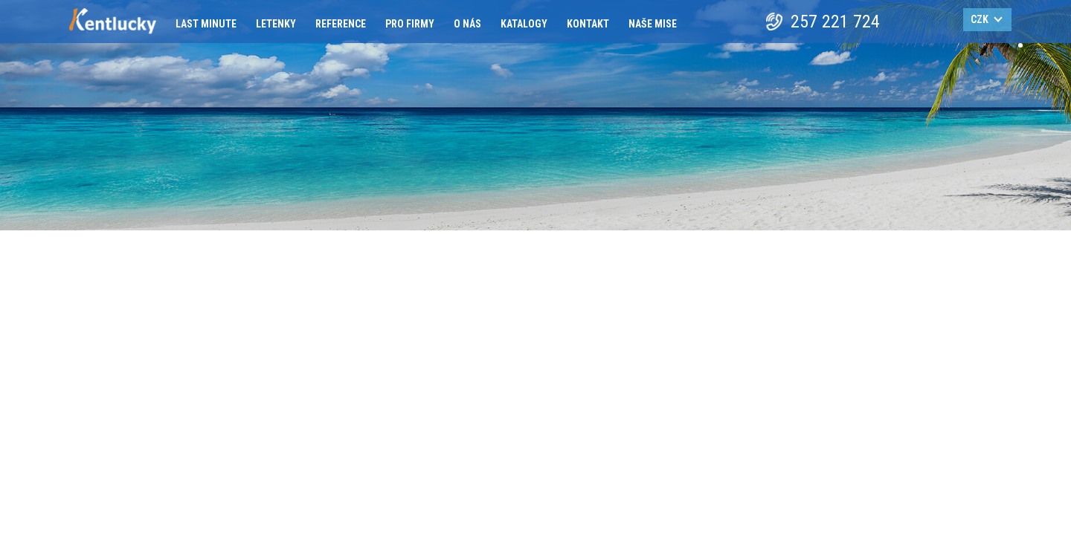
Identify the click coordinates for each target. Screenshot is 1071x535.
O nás (467, 24)
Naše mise (652, 24)
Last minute (206, 24)
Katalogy (524, 24)
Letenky (276, 24)
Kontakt (588, 24)
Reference (340, 24)
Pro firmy (409, 24)
